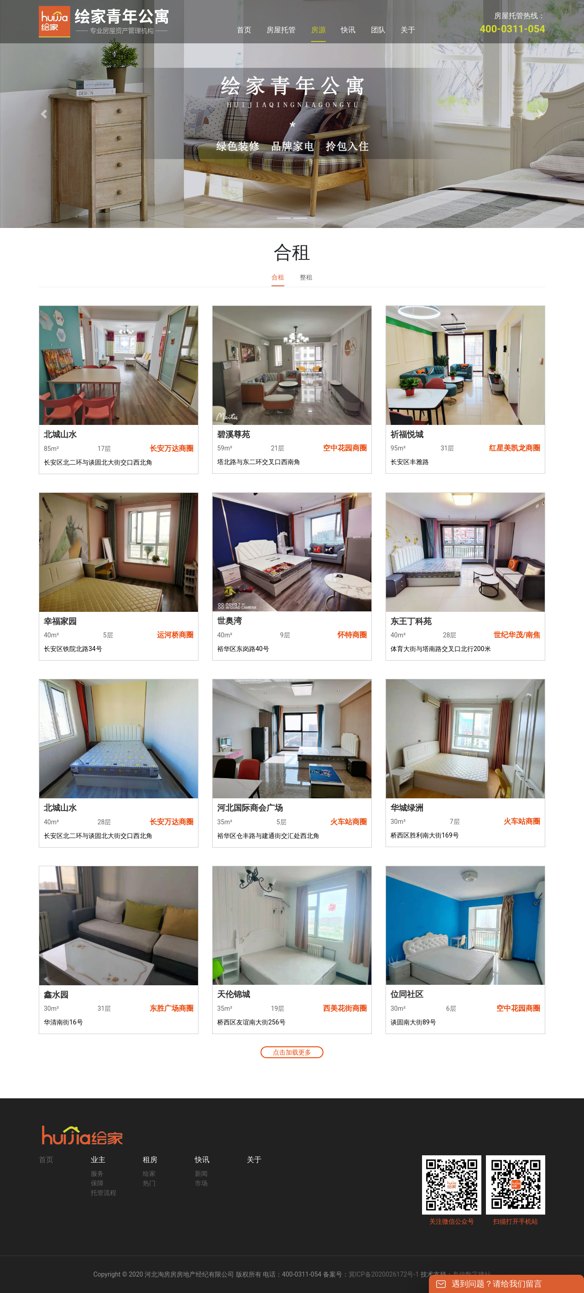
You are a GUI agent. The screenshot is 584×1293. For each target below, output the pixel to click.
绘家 (149, 1173)
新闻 (201, 1173)
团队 (378, 30)
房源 (318, 30)
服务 (97, 1173)
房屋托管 (281, 30)
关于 (408, 30)
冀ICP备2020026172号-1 (384, 1274)
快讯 (348, 30)
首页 (244, 30)
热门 (149, 1183)
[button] (44, 114)
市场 (201, 1183)
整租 (306, 277)
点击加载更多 (292, 1052)
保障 (97, 1183)
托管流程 (103, 1192)
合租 (277, 277)
